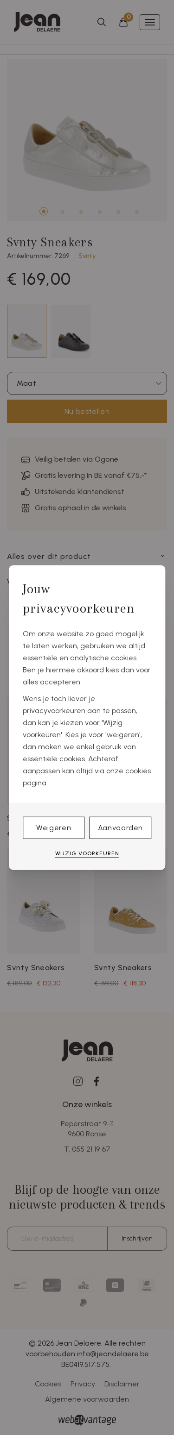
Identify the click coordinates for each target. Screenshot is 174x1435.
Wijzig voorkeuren (87, 853)
